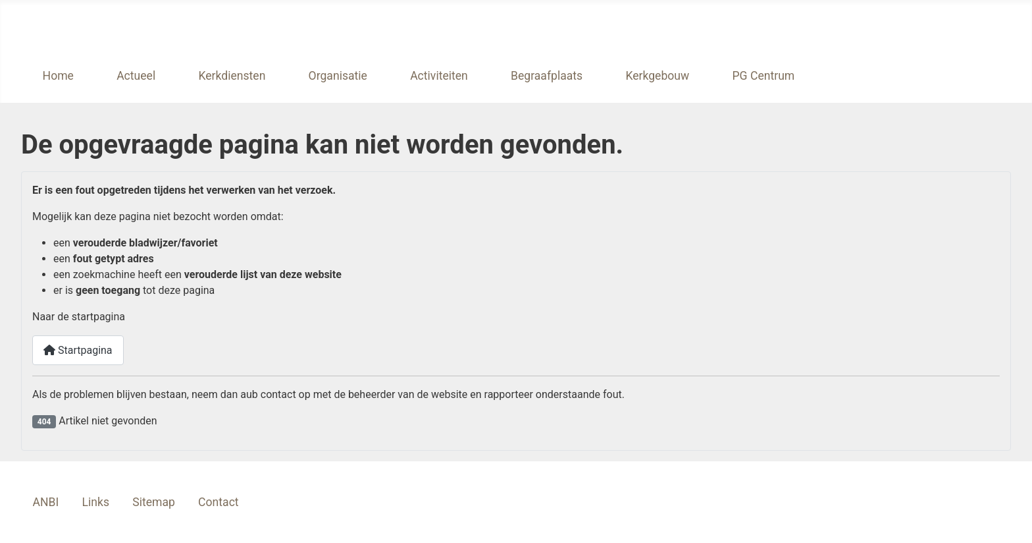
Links (95, 502)
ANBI (46, 502)
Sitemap (153, 502)
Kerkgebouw (657, 75)
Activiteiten (439, 75)
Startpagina (78, 350)
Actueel (135, 75)
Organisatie (338, 75)
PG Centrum (763, 75)
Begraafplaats (546, 75)
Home (58, 75)
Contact (218, 502)
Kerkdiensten (231, 75)
